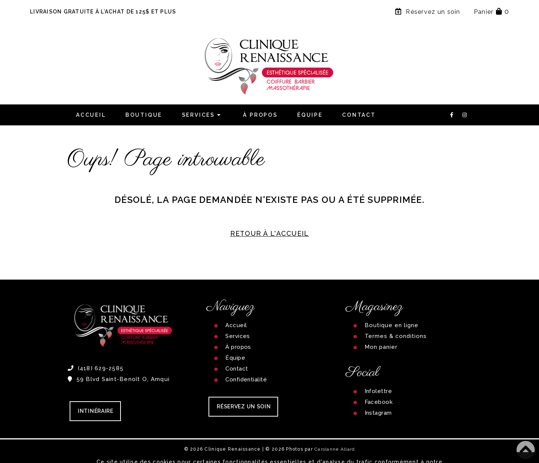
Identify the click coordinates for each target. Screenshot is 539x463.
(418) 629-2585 (96, 368)
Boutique (143, 115)
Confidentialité (246, 379)
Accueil (91, 115)
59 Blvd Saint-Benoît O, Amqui (119, 379)
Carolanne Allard (334, 449)
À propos (260, 115)
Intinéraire (95, 411)
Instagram (378, 412)
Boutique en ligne (392, 325)
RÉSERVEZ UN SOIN (244, 406)
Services (203, 115)
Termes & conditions (396, 336)
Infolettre (378, 391)
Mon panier (381, 347)
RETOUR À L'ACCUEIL (269, 233)
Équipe (310, 115)
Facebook (379, 402)
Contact (359, 115)
